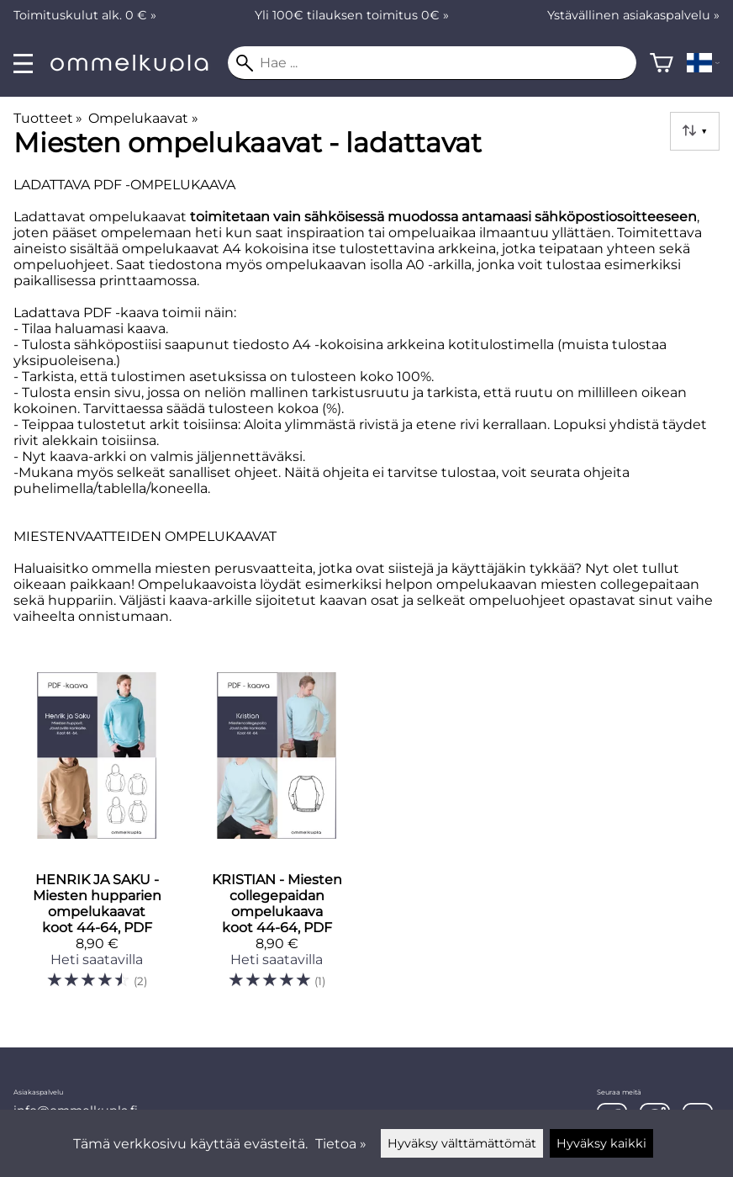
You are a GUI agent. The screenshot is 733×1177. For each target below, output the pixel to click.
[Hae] (432, 63)
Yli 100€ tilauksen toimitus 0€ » (352, 15)
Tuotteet (47, 118)
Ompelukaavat (143, 118)
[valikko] (23, 63)
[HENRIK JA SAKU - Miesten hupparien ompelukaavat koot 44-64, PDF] (96, 838)
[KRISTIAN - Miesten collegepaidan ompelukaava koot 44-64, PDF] (276, 838)
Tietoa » (340, 1144)
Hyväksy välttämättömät (462, 1143)
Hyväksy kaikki (601, 1143)
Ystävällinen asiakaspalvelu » (633, 15)
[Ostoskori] (661, 63)
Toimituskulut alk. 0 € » (84, 15)
